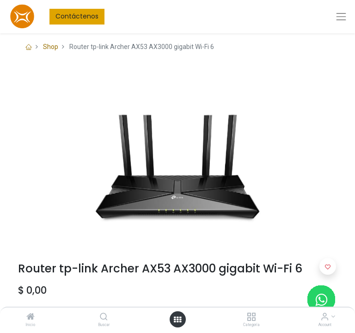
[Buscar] (103, 317)
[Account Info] (324, 317)
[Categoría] (251, 317)
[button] (327, 266)
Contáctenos (76, 16)
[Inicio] (30, 317)
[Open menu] (177, 319)
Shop (50, 46)
